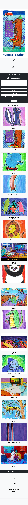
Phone (14, 89)
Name (13, 87)
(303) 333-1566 (14, 487)
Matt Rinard (14, 62)
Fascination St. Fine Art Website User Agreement (9, 502)
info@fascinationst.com (15, 81)
